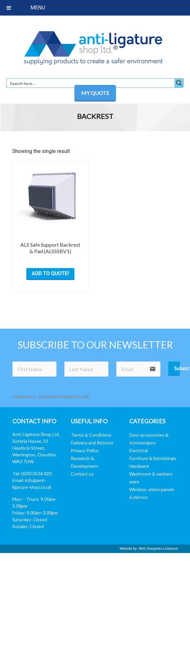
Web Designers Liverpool (158, 549)
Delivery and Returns (92, 442)
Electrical (138, 450)
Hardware (139, 466)
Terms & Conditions (91, 435)
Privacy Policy (84, 450)
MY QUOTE (95, 93)
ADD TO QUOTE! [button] (50, 273)
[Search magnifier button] (179, 83)
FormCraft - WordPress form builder (50, 397)
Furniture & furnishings (152, 458)
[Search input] (90, 83)
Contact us (82, 474)
